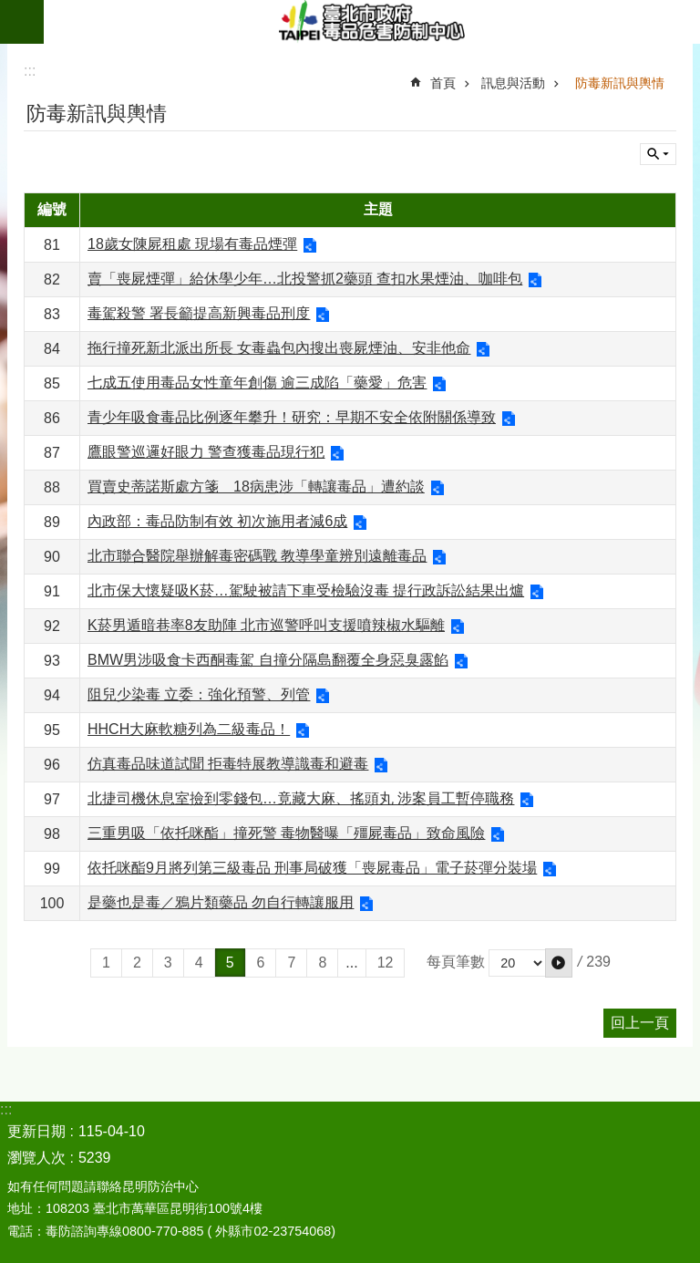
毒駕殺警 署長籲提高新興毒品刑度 (199, 313)
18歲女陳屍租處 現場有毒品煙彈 (192, 244)
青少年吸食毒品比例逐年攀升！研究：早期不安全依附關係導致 (292, 417)
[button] (558, 963)
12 (385, 962)
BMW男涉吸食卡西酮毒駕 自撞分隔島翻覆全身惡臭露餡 (268, 660)
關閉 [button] (658, 154)
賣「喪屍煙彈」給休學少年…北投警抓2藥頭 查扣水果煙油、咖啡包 (305, 278)
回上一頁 (640, 1022)
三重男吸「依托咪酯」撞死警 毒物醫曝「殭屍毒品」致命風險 (286, 833)
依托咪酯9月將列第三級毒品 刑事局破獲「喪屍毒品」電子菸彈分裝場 (312, 867)
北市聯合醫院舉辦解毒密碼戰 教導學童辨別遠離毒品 (257, 556)
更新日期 (36, 1131)
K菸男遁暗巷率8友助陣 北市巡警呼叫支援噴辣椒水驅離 (266, 625)
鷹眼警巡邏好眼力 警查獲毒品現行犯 (206, 452)
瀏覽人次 (36, 1157)
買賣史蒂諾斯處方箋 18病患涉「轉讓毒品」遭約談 (256, 486)
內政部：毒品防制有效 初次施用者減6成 (217, 521)
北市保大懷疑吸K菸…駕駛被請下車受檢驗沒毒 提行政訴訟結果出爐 (306, 590)
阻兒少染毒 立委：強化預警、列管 (199, 694)
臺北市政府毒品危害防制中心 (372, 22)
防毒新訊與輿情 (619, 83)
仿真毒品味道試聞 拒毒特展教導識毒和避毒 (228, 763)
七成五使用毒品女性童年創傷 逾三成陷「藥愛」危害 (257, 382)
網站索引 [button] (22, 22)
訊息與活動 (513, 83)
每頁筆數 (456, 961)
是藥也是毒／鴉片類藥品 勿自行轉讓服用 (221, 902)
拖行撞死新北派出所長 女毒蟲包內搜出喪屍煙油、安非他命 (279, 348)
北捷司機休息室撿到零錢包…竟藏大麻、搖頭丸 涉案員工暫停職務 (301, 798)
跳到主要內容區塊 (9, 9)
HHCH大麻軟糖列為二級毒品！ (189, 729)
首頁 (443, 83)
